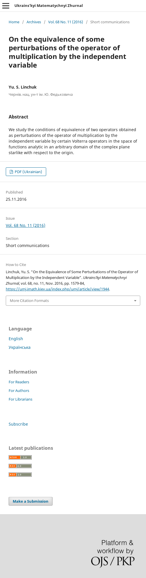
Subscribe (18, 424)
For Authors (19, 390)
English (16, 338)
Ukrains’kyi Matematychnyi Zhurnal (48, 5)
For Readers (19, 381)
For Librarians (20, 399)
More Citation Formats (29, 300)
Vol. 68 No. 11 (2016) (65, 21)
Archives (34, 21)
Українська (20, 347)
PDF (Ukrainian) (28, 171)
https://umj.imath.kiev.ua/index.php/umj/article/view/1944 (57, 289)
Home (14, 21)
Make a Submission (30, 501)
